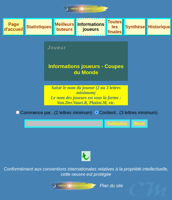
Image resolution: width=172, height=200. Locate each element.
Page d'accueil (13, 27)
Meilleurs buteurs (64, 27)
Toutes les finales (115, 26)
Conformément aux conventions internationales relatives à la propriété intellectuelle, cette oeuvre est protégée (86, 172)
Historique (159, 26)
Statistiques (39, 26)
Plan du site (111, 185)
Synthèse (135, 26)
